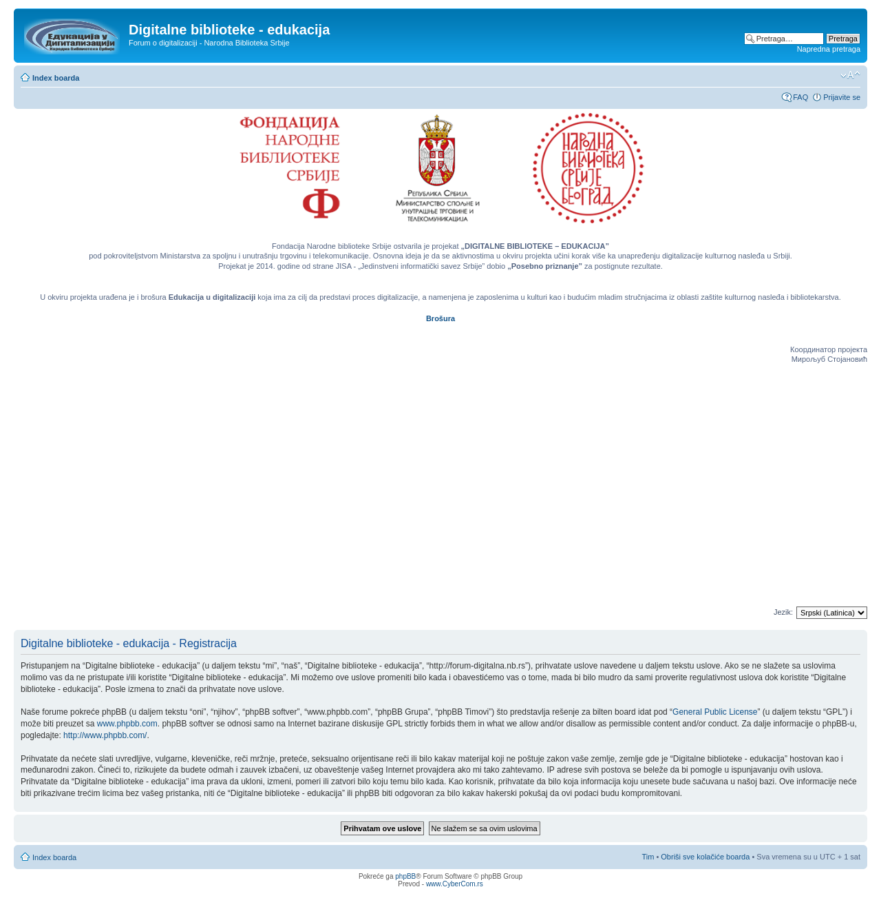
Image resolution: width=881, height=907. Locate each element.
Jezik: (783, 612)
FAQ (800, 97)
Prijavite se (841, 97)
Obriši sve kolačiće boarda (705, 857)
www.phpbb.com (127, 723)
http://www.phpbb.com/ (105, 735)
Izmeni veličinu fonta (850, 75)
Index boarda (55, 78)
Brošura (440, 318)
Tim (647, 857)
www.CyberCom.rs (454, 884)
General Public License (714, 712)
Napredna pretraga (828, 49)
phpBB (405, 876)
